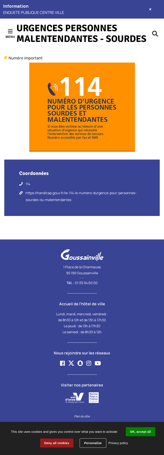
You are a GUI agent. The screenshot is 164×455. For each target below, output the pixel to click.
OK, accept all (140, 431)
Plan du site (82, 416)
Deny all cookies (56, 443)
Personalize (93, 443)
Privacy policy (118, 443)
